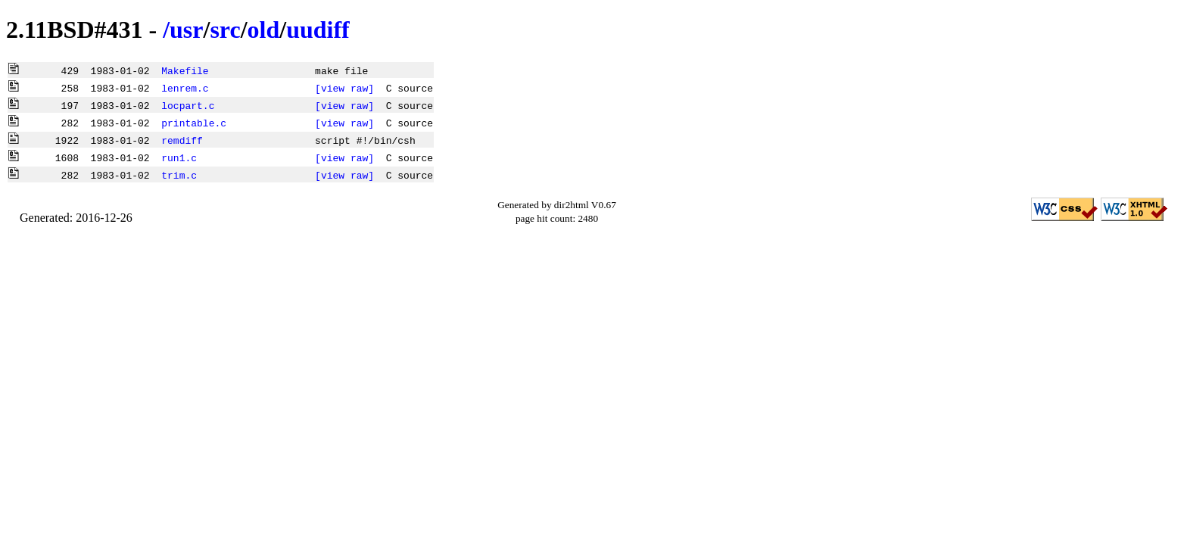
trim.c (179, 175)
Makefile (184, 70)
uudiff (318, 29)
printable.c (193, 122)
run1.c (179, 157)
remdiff (182, 140)
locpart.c (187, 105)
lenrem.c (184, 88)
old (264, 29)
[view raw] (344, 88)
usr (186, 29)
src (225, 29)
